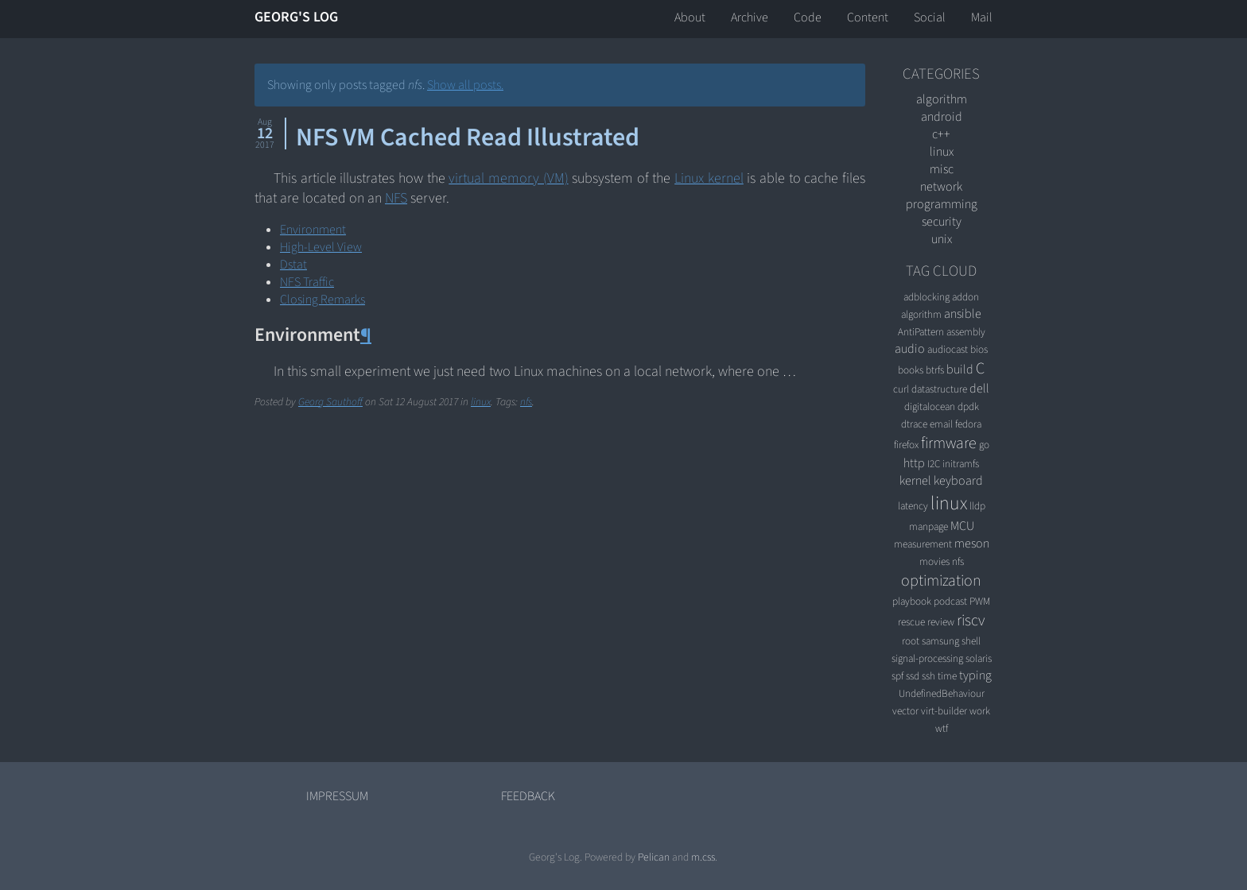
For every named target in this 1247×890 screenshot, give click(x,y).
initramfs (960, 463)
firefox (906, 444)
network (941, 186)
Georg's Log (296, 17)
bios (979, 349)
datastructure (939, 389)
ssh (928, 675)
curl (901, 389)
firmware (949, 443)
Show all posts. (465, 85)
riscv (971, 620)
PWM (979, 601)
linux (481, 401)
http (914, 463)
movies (934, 561)
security (941, 221)
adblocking (926, 296)
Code (808, 17)
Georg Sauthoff (330, 401)
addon (965, 296)
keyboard (958, 480)
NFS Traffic (307, 282)
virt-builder (944, 710)
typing (975, 675)
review (940, 621)
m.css (703, 857)
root (910, 640)
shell (971, 640)
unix (941, 239)
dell (979, 388)
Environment (313, 229)
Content (867, 17)
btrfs (935, 369)
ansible (962, 314)
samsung (940, 640)
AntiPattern (921, 331)
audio (910, 349)
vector (905, 710)
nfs (526, 401)
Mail (982, 17)
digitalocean (929, 406)
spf (897, 675)
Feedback (528, 796)
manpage (928, 526)
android (941, 117)
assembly (965, 331)
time (947, 675)
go (984, 444)
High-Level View (321, 247)
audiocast (947, 349)
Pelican (654, 857)
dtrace (914, 423)
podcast (950, 601)
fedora (968, 423)
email (941, 423)
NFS (396, 198)
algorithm (941, 99)
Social (930, 17)
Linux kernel (709, 178)
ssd (912, 675)
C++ (941, 134)
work (979, 710)
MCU (962, 526)
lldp (977, 505)
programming (941, 204)
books (910, 369)
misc (942, 169)
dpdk (968, 406)
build (959, 369)
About (689, 17)
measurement (923, 543)
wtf (941, 728)
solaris (978, 658)
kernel (915, 480)
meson (971, 543)
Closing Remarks (322, 299)
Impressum (337, 796)
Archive (749, 17)
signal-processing (927, 658)
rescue (911, 621)
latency (913, 505)
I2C (933, 463)
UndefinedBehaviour (942, 693)
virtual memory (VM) (508, 178)
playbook (911, 601)
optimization (941, 581)
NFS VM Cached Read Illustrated (467, 137)
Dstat (293, 264)
